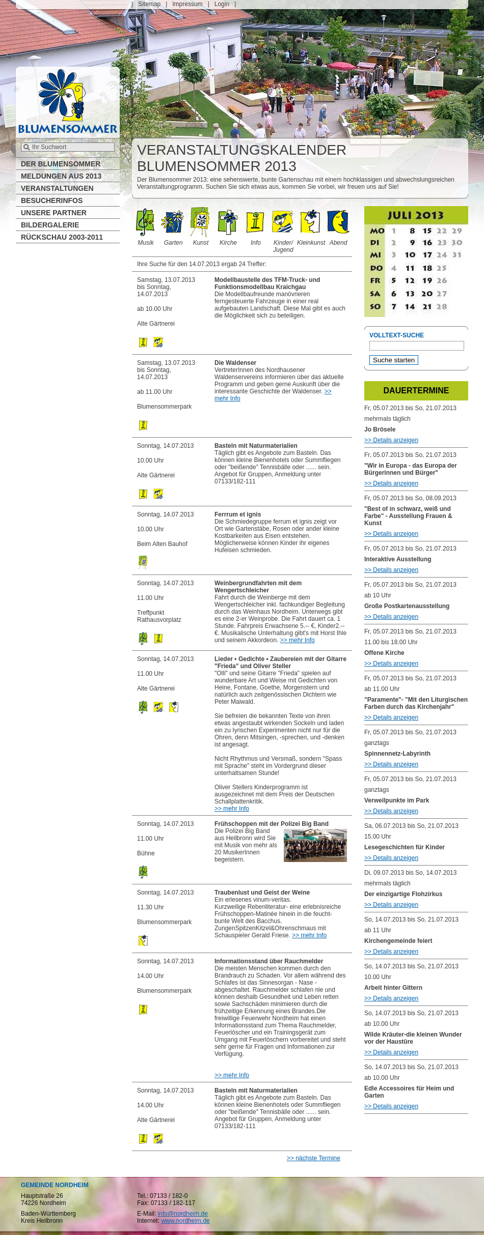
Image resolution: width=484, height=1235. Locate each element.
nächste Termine (317, 1158)
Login (221, 4)
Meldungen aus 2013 (61, 176)
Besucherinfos (52, 200)
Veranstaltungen (57, 188)
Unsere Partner (54, 213)
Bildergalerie (50, 225)
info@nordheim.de (183, 1213)
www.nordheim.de (185, 1220)
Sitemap (149, 4)
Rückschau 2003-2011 (62, 237)
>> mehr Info (297, 640)
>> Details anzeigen (391, 440)
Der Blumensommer (60, 164)
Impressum (187, 4)
